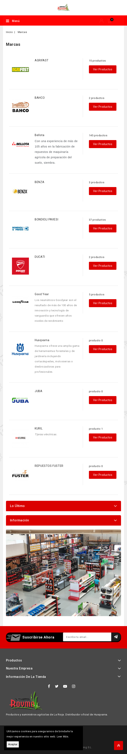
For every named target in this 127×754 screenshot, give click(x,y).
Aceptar (12, 744)
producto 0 (96, 340)
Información (19, 520)
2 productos (96, 98)
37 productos (97, 219)
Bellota (39, 135)
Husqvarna (42, 340)
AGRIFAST (42, 60)
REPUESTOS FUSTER (49, 465)
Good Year (42, 294)
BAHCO (40, 97)
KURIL (38, 428)
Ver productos (102, 69)
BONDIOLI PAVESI (46, 219)
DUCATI (40, 256)
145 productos (98, 135)
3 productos (96, 182)
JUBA (38, 391)
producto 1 (96, 428)
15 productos (97, 60)
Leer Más (62, 736)
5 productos (96, 294)
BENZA (39, 182)
